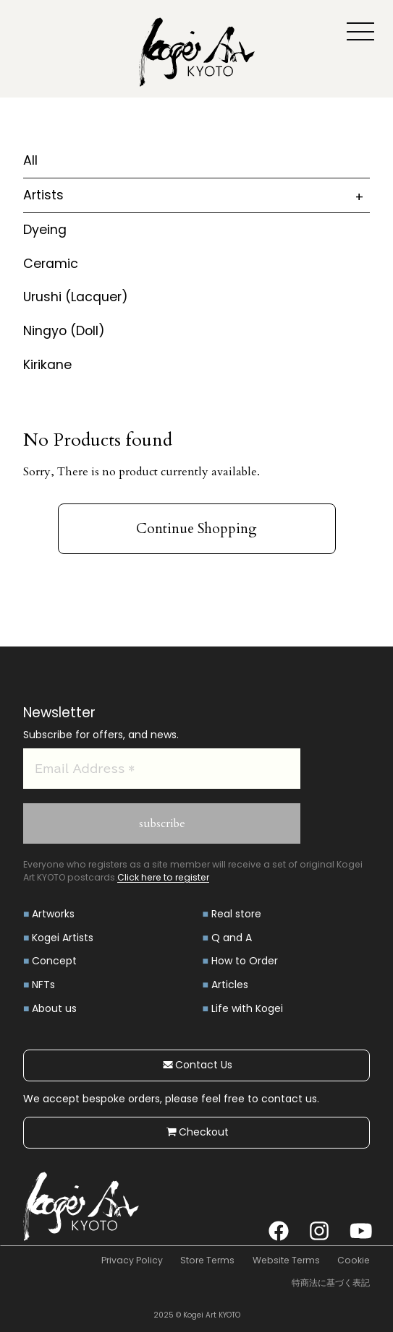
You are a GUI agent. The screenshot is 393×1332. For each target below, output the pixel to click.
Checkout (196, 1132)
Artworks (53, 914)
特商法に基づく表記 (331, 1282)
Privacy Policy (132, 1260)
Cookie (353, 1260)
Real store (236, 914)
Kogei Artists (62, 937)
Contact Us (196, 1065)
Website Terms (286, 1260)
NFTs (43, 984)
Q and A (231, 937)
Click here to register (163, 877)
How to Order (244, 960)
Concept (54, 960)
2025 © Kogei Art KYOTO (196, 1315)
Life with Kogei (247, 1008)
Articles (229, 984)
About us (54, 1008)
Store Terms (207, 1260)
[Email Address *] (161, 768)
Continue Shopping (196, 528)
